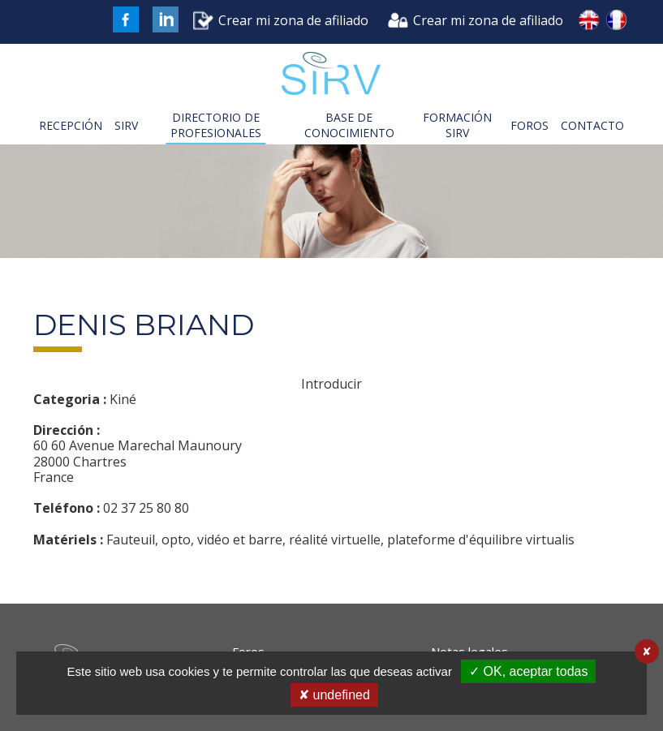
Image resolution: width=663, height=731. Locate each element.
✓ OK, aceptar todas (528, 671)
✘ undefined (334, 695)
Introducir (331, 384)
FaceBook (126, 19)
